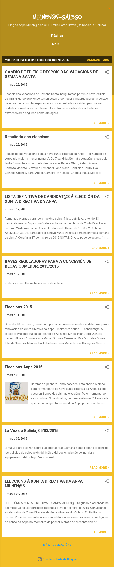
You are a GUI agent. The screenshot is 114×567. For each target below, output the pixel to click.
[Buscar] (108, 8)
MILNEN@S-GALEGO (57, 17)
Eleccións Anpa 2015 (23, 367)
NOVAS (45, 44)
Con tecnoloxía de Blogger (57, 559)
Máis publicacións (57, 544)
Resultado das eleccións (27, 136)
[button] (106, 73)
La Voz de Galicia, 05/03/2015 (31, 430)
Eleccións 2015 (18, 307)
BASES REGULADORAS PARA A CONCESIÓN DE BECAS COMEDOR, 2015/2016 (48, 264)
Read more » (99, 123)
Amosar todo (98, 60)
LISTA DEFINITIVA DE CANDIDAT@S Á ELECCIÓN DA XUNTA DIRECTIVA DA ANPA (52, 199)
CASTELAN (66, 44)
